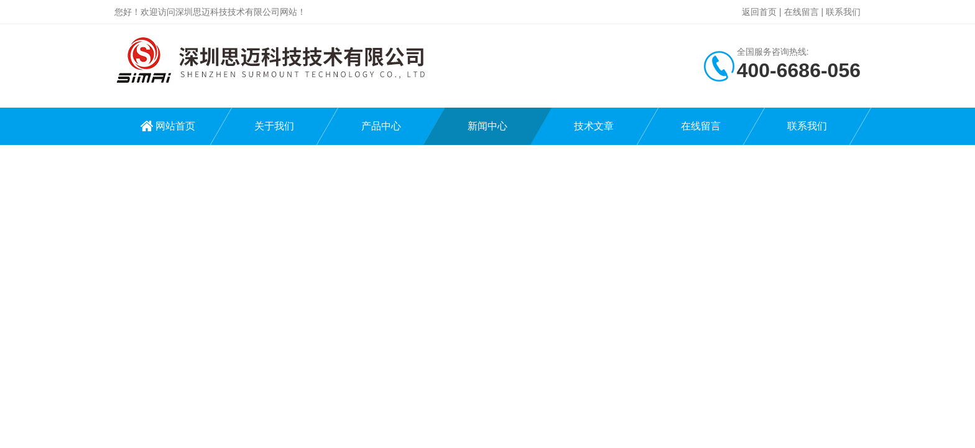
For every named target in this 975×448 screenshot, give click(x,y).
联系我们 (843, 12)
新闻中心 (487, 126)
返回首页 (759, 12)
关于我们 (274, 126)
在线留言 (801, 12)
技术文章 (594, 126)
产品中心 (381, 126)
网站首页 (175, 126)
